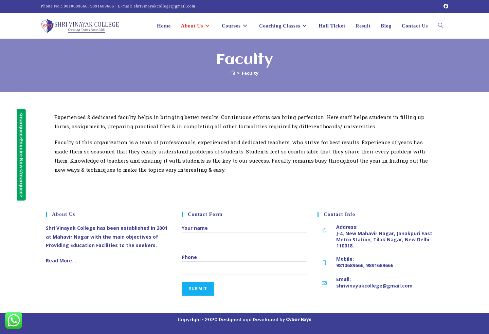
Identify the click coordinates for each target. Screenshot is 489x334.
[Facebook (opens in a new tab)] (444, 6)
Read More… (61, 260)
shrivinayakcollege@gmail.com (374, 285)
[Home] (233, 73)
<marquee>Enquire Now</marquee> (5, 155)
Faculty (250, 73)
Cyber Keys (298, 320)
